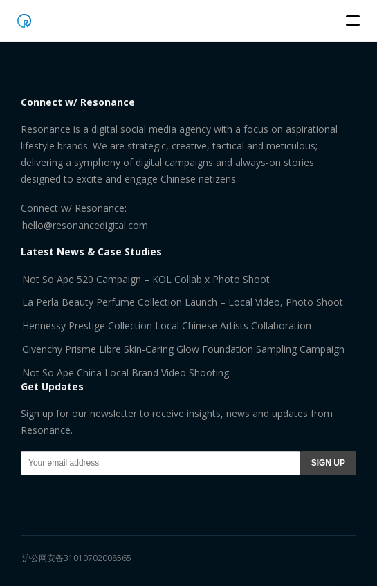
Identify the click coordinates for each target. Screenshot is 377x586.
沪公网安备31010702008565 (76, 558)
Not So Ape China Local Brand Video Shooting (125, 372)
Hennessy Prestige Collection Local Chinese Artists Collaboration (166, 325)
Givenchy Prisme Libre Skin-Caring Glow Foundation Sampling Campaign (183, 349)
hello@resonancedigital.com (85, 225)
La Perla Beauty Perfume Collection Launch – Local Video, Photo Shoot (182, 302)
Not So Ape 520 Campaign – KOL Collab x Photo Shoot (146, 279)
